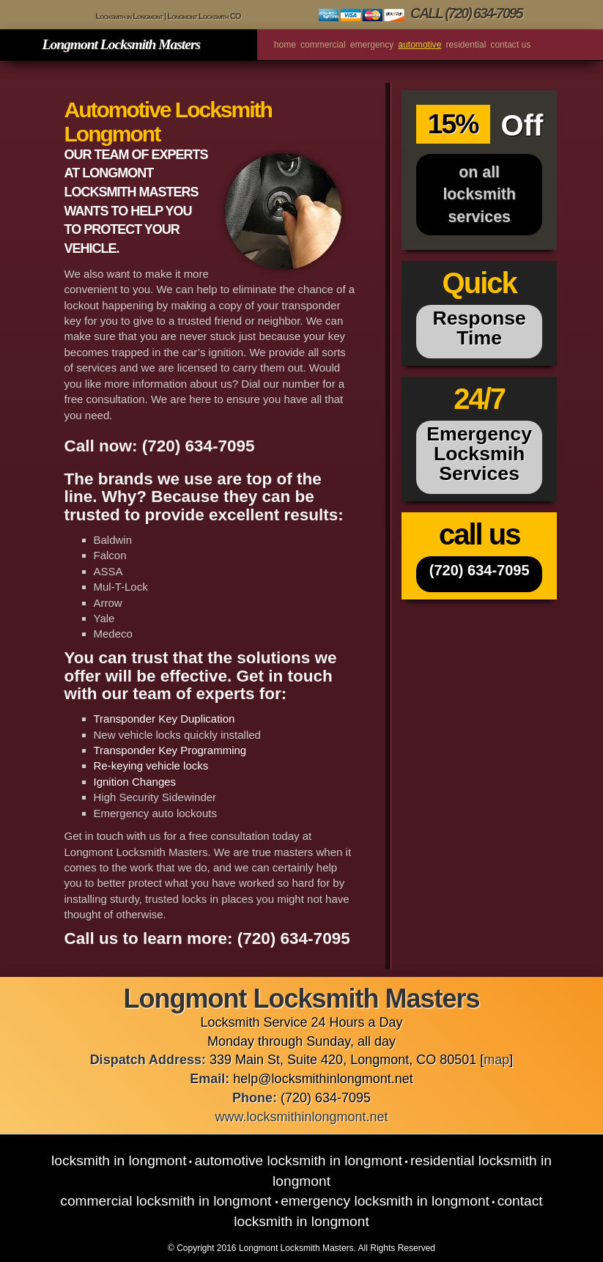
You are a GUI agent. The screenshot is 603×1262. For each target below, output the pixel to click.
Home (285, 45)
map (496, 1059)
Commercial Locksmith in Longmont (167, 1201)
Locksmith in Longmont (119, 1160)
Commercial (323, 45)
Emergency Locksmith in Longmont (385, 1201)
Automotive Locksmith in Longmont (298, 1160)
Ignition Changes (135, 781)
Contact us (510, 45)
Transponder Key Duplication (164, 718)
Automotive (419, 45)
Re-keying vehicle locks (151, 765)
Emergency (372, 45)
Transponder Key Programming (170, 750)
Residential (465, 45)
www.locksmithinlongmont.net (301, 1117)
